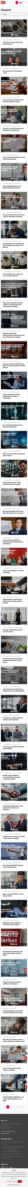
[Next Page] (16, 1106)
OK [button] (19, 1181)
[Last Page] (19, 1106)
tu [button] (20, 1185)
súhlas (11, 1172)
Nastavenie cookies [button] (11, 1181)
